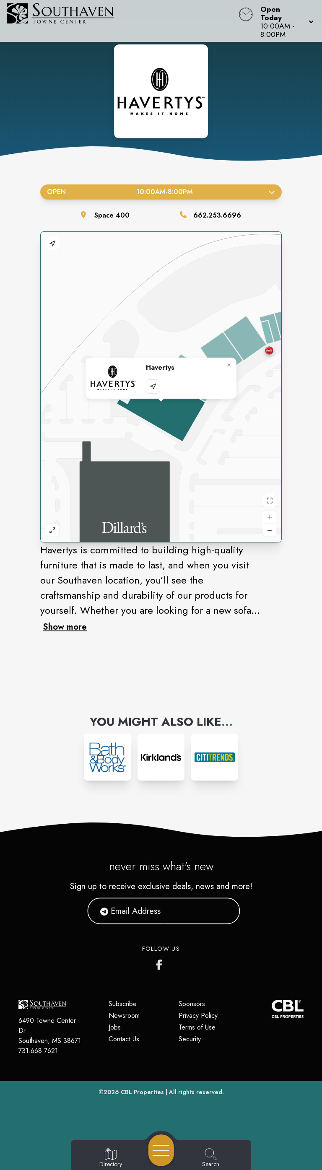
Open (161, 192)
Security (190, 1039)
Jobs (115, 1027)
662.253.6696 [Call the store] (217, 215)
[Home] (122, 21)
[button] (284, 21)
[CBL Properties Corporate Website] (272, 1009)
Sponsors (192, 1004)
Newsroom (124, 1015)
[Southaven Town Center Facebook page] (161, 963)
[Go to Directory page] (110, 1158)
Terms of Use (197, 1027)
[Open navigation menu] (161, 1150)
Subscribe (123, 1004)
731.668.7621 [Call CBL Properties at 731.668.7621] (38, 1051)
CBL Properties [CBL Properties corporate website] (142, 1092)
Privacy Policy (198, 1015)
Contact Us (124, 1039)
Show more (65, 626)
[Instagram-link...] (107, 757)
